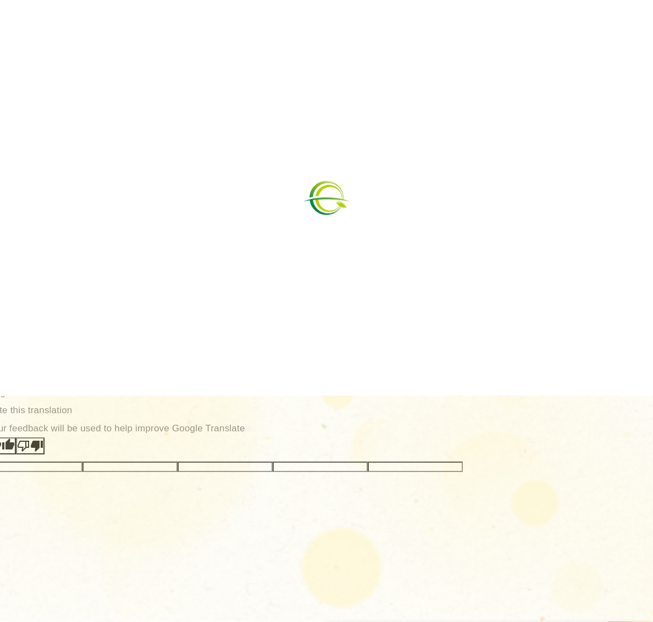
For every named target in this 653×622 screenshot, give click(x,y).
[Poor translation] (30, 445)
